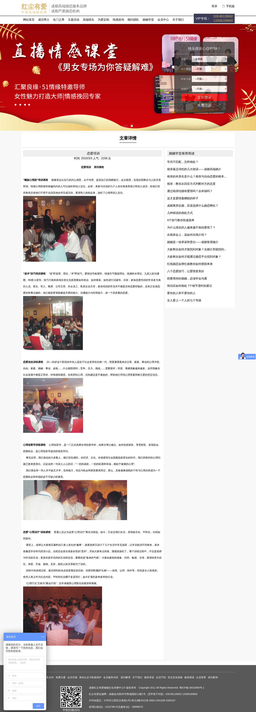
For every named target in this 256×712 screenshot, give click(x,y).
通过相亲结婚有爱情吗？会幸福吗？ (190, 191)
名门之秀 (58, 19)
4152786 (110, 706)
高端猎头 (88, 19)
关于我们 (178, 19)
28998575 (137, 706)
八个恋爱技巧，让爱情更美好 (185, 271)
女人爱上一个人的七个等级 (184, 300)
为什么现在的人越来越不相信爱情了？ (191, 227)
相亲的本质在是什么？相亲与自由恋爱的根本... (196, 176)
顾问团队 (133, 19)
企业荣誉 (201, 677)
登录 (214, 6)
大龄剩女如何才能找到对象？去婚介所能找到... (196, 249)
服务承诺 (149, 677)
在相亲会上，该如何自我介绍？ (187, 234)
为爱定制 (103, 19)
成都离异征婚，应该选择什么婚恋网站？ (192, 205)
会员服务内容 (111, 677)
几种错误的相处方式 (180, 212)
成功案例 (213, 677)
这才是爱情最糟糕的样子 (182, 198)
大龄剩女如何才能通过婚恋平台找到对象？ (194, 256)
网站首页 (28, 19)
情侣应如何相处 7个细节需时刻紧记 (189, 285)
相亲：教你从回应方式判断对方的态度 (191, 183)
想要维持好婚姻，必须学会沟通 (187, 278)
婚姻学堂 (148, 19)
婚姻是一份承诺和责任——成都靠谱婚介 (192, 242)
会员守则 (161, 677)
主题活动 (73, 19)
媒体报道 (189, 677)
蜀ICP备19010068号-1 (191, 687)
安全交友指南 (175, 677)
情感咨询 (118, 19)
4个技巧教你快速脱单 (180, 220)
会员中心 (163, 19)
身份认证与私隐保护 (90, 677)
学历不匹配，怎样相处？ (182, 161)
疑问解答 (126, 677)
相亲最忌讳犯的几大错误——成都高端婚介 (194, 169)
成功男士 (43, 19)
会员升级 (72, 677)
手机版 (230, 6)
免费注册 (204, 105)
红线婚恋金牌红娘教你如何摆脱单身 (190, 263)
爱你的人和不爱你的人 (181, 293)
